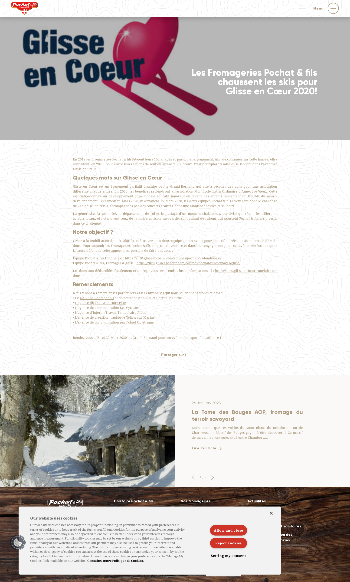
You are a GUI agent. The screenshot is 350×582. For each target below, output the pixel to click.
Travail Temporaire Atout (125, 312)
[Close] (271, 513)
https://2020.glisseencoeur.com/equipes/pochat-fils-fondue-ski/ (173, 258)
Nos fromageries (195, 501)
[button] (193, 477)
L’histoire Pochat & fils (134, 501)
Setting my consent (228, 555)
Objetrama (145, 322)
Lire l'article (204, 448)
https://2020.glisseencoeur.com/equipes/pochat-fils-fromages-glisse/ (188, 263)
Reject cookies (228, 543)
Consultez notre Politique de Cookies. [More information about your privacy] (115, 561)
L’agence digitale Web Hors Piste (100, 303)
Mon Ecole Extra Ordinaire (215, 191)
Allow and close (228, 530)
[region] (150, 541)
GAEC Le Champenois (97, 298)
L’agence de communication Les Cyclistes (107, 307)
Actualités (256, 501)
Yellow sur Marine (140, 317)
